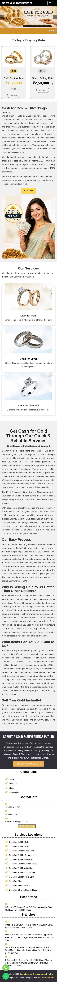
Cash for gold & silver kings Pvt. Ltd (36, 974)
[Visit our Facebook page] (20, 826)
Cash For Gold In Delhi (17, 842)
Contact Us (12, 792)
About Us (11, 783)
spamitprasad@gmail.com (16, 821)
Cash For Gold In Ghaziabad (19, 850)
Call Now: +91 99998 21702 (28, 764)
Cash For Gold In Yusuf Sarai (19, 876)
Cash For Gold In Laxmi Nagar (20, 872)
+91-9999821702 (12, 807)
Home (9, 779)
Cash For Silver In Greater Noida (21, 890)
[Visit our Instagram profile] (27, 826)
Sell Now (13, 95)
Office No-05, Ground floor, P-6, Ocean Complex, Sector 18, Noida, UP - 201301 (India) (29, 908)
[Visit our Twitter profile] (34, 826)
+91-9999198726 (12, 814)
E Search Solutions (45, 978)
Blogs (9, 788)
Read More (28, 191)
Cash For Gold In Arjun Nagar (20, 868)
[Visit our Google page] (23, 826)
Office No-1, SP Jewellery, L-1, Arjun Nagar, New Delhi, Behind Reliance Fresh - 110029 (29, 926)
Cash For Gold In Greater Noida (21, 863)
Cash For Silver (13, 881)
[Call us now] (5, 967)
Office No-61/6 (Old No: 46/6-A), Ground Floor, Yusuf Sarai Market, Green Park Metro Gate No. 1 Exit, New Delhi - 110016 (28, 950)
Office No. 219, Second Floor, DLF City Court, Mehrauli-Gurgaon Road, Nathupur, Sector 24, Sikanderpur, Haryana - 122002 (29, 963)
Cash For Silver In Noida (17, 885)
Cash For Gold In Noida (17, 846)
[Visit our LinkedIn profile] (30, 826)
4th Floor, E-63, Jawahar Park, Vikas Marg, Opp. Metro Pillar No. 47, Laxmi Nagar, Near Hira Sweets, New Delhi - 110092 (30, 937)
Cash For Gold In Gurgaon (18, 855)
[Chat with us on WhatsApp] (5, 976)
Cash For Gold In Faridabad (19, 859)
